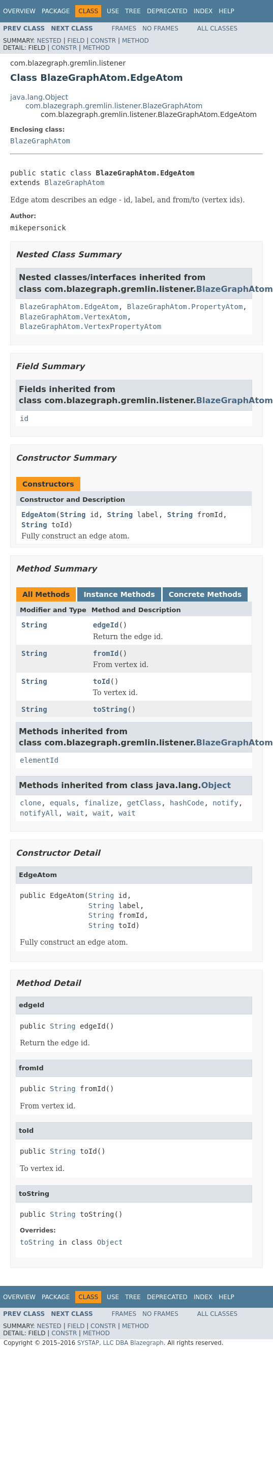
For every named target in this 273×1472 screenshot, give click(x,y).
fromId (106, 653)
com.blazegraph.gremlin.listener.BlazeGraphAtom (113, 106)
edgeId (106, 625)
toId (101, 681)
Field (75, 40)
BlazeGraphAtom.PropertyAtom (185, 307)
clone (30, 803)
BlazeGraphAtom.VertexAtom (73, 317)
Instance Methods (119, 594)
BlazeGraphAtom (40, 141)
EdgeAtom (38, 514)
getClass (144, 803)
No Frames (160, 28)
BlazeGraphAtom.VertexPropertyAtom (90, 326)
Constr (103, 40)
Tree (133, 11)
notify (225, 803)
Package (56, 11)
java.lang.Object (39, 97)
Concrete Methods (205, 594)
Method (135, 40)
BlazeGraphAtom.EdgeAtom (69, 307)
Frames (124, 28)
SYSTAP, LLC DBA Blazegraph (120, 1342)
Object (216, 785)
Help (226, 11)
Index (203, 11)
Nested (49, 40)
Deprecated (167, 11)
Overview (19, 11)
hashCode (187, 803)
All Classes (217, 28)
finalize (101, 803)
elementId (39, 760)
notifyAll (39, 813)
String (73, 514)
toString (110, 709)
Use (113, 11)
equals (63, 803)
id (24, 418)
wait (75, 813)
